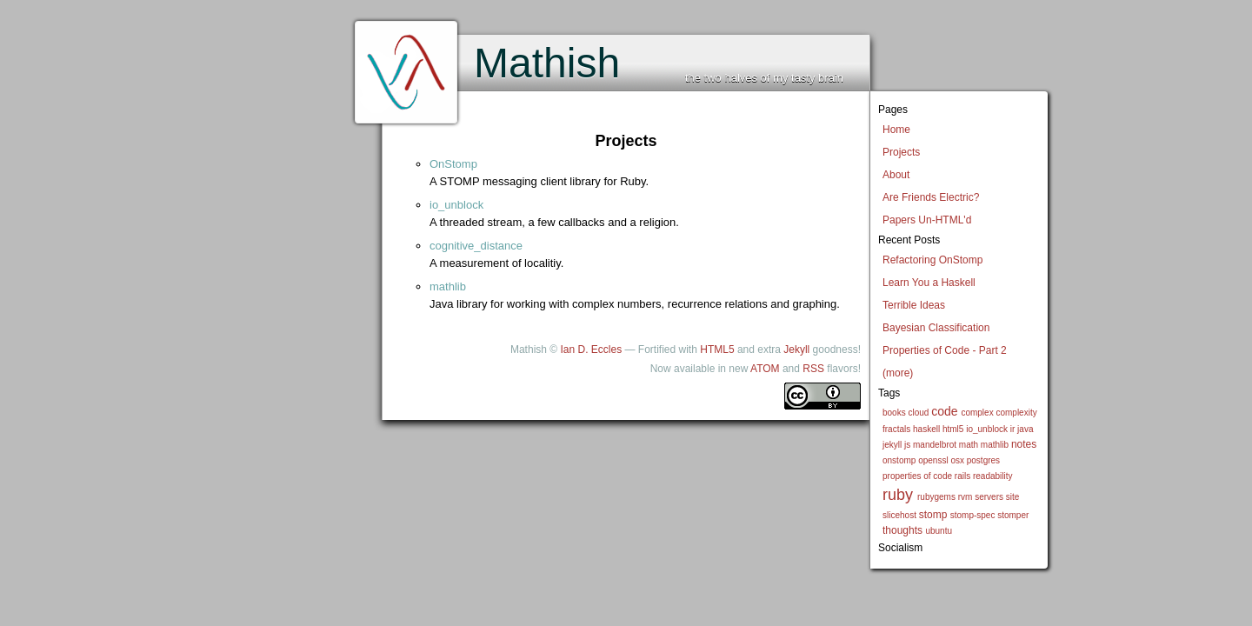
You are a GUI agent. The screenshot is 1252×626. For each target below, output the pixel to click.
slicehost (899, 515)
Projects (901, 152)
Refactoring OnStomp (932, 260)
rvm (965, 497)
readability (993, 476)
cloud (918, 412)
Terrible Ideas (913, 305)
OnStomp (453, 163)
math (968, 445)
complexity (1016, 412)
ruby (897, 494)
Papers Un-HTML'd (926, 220)
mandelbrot (934, 445)
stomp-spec (973, 515)
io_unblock (987, 429)
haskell (926, 429)
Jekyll (796, 349)
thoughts (902, 530)
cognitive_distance (476, 245)
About (895, 175)
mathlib (995, 445)
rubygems (936, 497)
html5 (952, 429)
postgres (983, 460)
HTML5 (717, 349)
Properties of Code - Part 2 (944, 350)
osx (957, 460)
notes (1023, 444)
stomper (1013, 515)
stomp (933, 515)
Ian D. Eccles (591, 349)
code (944, 411)
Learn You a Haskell (929, 282)
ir (1013, 429)
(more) (897, 373)
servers (989, 497)
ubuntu (938, 531)
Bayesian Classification (935, 328)
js (907, 445)
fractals (896, 429)
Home (896, 129)
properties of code (917, 476)
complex (977, 412)
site (1013, 497)
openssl (933, 460)
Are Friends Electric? (930, 197)
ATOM (765, 369)
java (1025, 429)
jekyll (892, 445)
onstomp (899, 460)
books (894, 412)
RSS (813, 369)
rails (962, 476)
